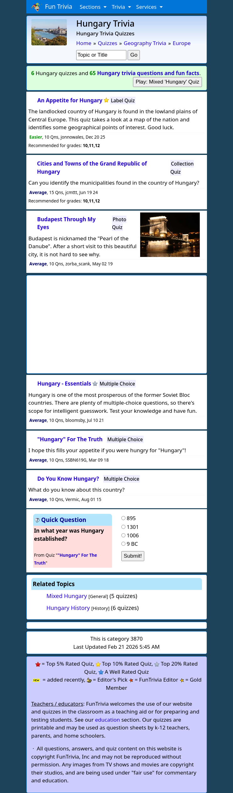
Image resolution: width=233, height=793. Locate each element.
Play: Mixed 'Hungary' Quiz (167, 82)
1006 (133, 535)
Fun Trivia (51, 7)
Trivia (119, 6)
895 (131, 518)
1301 (133, 526)
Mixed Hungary (66, 596)
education (107, 719)
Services (147, 6)
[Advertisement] (132, 322)
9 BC (132, 543)
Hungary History (68, 607)
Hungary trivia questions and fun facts (148, 73)
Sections (91, 6)
